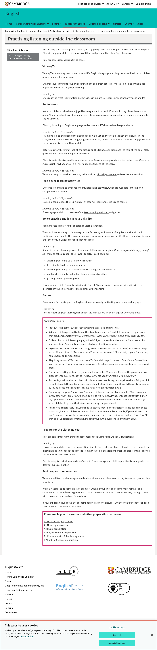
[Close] (152, 635)
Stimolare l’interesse (18, 50)
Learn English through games (124, 312)
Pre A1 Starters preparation (58, 521)
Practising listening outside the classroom (20, 57)
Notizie (117, 23)
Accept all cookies (117, 643)
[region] (78, 635)
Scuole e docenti (98, 23)
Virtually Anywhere (107, 174)
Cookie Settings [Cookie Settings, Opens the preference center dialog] (116, 627)
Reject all (117, 635)
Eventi (128, 23)
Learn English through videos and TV (125, 97)
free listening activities (96, 212)
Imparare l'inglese (75, 23)
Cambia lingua (143, 3)
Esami (55, 23)
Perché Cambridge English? (31, 23)
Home (9, 23)
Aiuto (141, 23)
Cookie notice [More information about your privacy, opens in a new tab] (26, 636)
